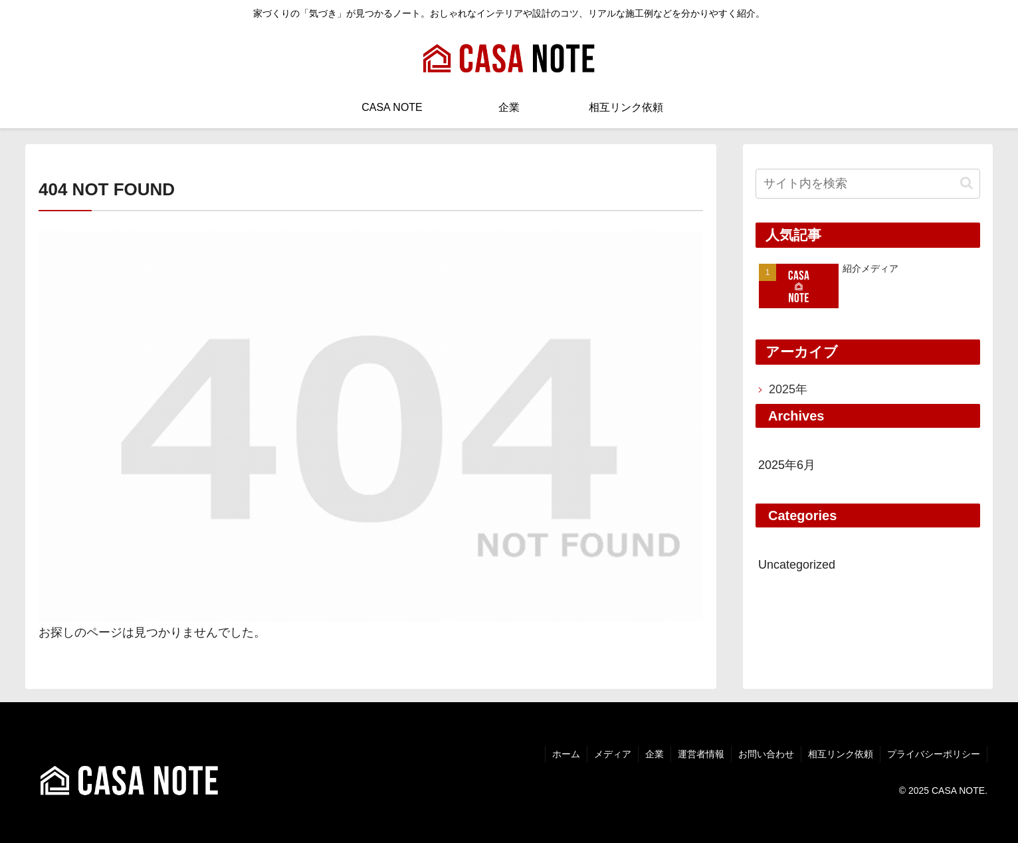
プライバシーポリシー (933, 754)
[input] (868, 184)
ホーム (566, 754)
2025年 (788, 389)
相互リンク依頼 (840, 754)
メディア (612, 754)
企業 (654, 754)
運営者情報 (701, 754)
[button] (966, 183)
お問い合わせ (766, 754)
